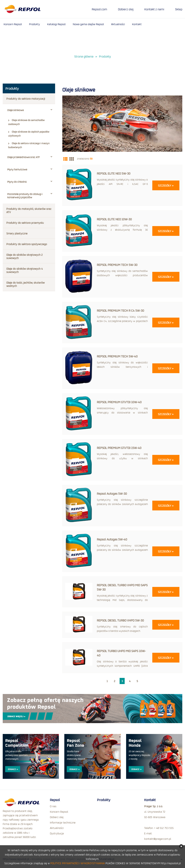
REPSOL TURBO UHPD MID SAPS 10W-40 (121, 652)
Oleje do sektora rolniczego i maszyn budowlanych (29, 145)
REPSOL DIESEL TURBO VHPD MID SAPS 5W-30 (122, 587)
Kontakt (137, 24)
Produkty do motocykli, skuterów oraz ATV (28, 210)
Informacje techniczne (63, 822)
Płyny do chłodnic (29, 182)
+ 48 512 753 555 (164, 827)
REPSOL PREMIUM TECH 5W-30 (117, 264)
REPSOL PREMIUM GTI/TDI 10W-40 (119, 401)
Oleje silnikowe (29, 110)
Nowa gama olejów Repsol (88, 24)
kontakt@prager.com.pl (157, 838)
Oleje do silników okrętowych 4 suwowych (24, 270)
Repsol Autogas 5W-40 (112, 539)
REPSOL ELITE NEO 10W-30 (114, 219)
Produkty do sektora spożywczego (26, 244)
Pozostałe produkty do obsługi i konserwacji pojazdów (29, 195)
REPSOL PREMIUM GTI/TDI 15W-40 (119, 447)
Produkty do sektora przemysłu (25, 222)
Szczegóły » (166, 185)
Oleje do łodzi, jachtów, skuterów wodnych (25, 284)
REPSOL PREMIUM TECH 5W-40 (117, 356)
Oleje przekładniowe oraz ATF (29, 157)
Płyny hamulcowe (29, 169)
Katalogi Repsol (56, 24)
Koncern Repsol (13, 24)
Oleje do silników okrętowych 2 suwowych (24, 256)
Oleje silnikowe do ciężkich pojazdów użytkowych (28, 134)
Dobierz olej (126, 9)
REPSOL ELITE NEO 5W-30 (113, 173)
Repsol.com (99, 9)
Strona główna (83, 56)
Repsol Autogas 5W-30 (112, 493)
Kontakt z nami (154, 9)
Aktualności (118, 24)
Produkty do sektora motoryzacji (25, 98)
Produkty (34, 24)
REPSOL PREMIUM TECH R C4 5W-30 (120, 310)
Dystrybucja (57, 833)
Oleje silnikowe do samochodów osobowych (26, 122)
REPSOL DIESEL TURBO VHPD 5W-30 (120, 620)
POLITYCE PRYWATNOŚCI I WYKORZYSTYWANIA (77, 863)
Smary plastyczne (16, 233)
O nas (53, 806)
